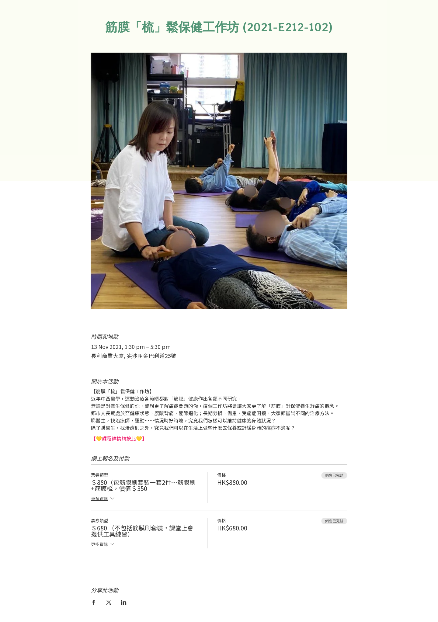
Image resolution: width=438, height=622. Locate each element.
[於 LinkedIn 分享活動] (124, 602)
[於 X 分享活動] (109, 602)
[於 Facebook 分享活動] (94, 602)
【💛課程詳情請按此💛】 (119, 438)
